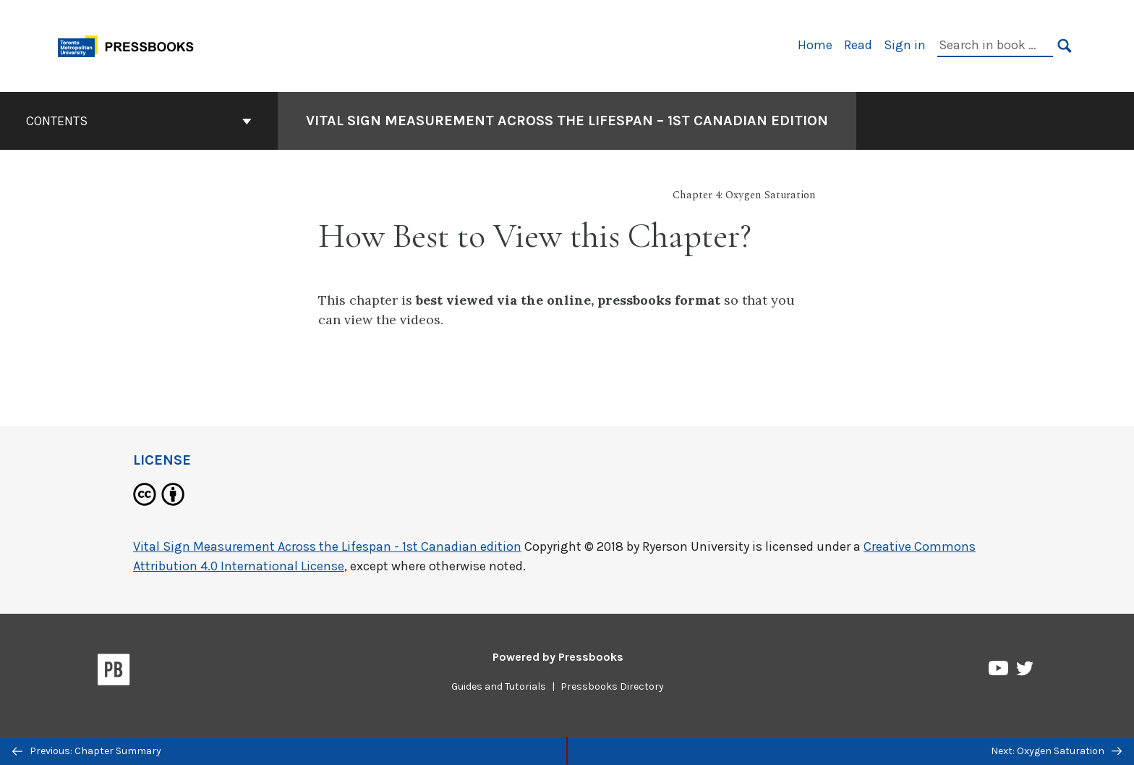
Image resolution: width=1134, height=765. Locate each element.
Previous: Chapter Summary (86, 751)
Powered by (558, 657)
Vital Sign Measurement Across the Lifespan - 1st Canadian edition (327, 546)
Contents (139, 121)
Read (858, 45)
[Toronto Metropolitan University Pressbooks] (131, 44)
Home (815, 45)
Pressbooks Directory (612, 686)
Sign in (905, 45)
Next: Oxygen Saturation (1056, 751)
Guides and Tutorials (498, 686)
